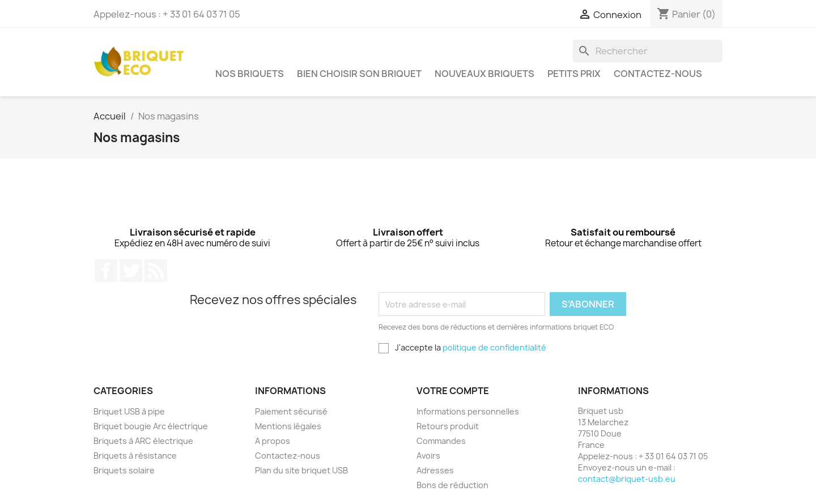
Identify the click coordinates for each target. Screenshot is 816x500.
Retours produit (447, 426)
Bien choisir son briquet (359, 73)
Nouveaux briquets (484, 73)
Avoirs (428, 455)
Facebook (106, 270)
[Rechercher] (647, 51)
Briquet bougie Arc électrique (151, 426)
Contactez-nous (658, 73)
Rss (155, 270)
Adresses (435, 470)
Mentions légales (288, 426)
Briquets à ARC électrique (143, 440)
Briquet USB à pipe (129, 411)
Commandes (441, 440)
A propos (272, 440)
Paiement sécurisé (291, 411)
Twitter (131, 270)
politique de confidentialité (494, 347)
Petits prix (574, 73)
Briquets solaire (124, 470)
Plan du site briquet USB (301, 470)
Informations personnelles (467, 411)
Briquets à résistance (135, 455)
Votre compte (452, 390)
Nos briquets (249, 73)
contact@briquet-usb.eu (626, 478)
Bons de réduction (452, 485)
